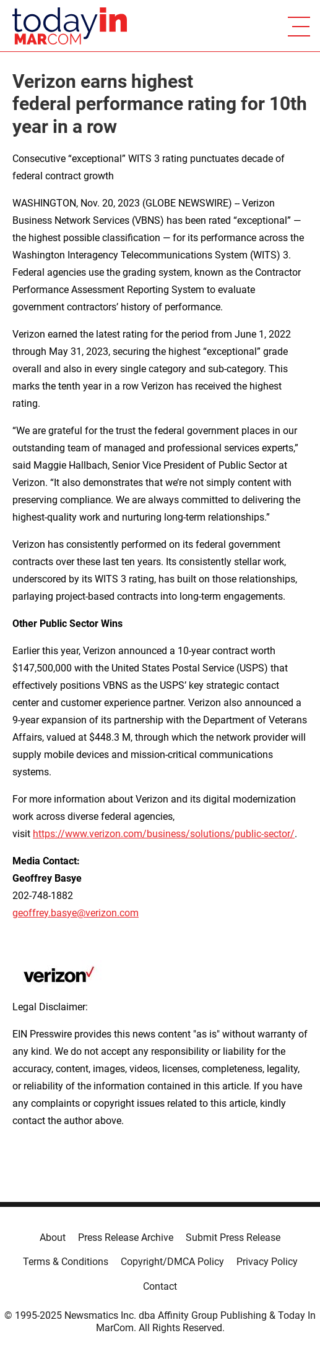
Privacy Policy (267, 1261)
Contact (160, 1286)
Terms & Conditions (65, 1261)
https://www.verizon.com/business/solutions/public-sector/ (164, 834)
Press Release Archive (125, 1237)
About (53, 1237)
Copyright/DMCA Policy (172, 1261)
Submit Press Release (233, 1237)
